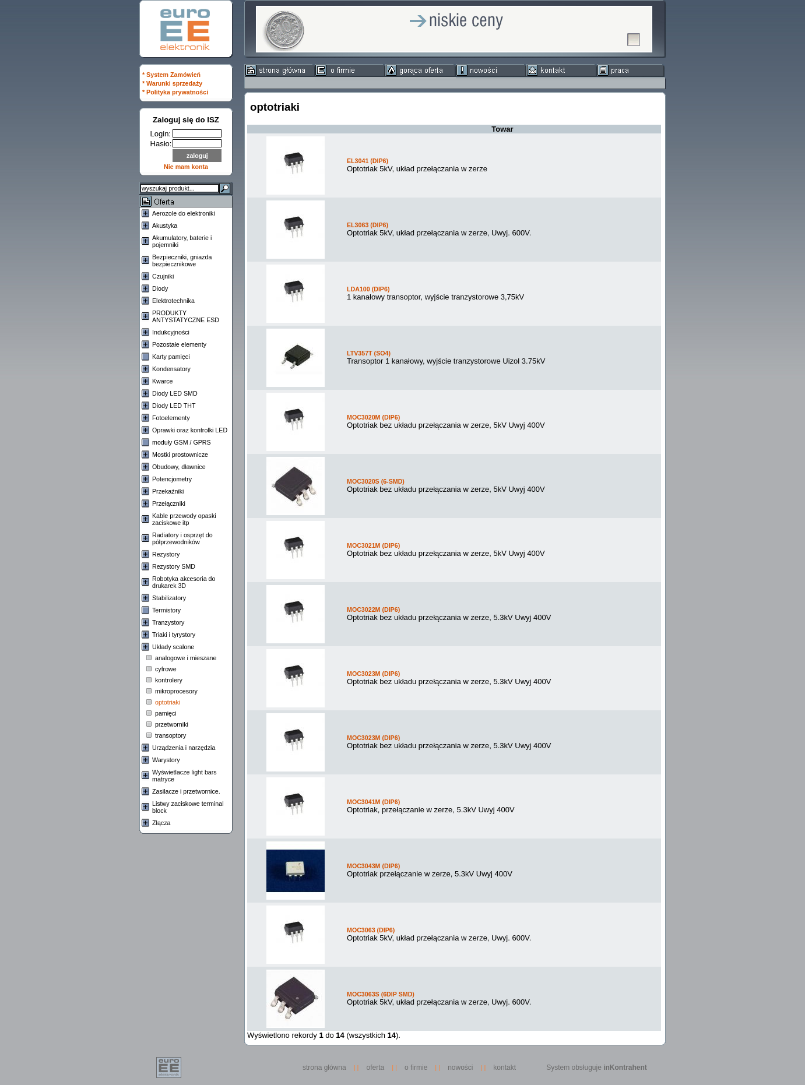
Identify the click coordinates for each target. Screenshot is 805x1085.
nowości (460, 1067)
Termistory (166, 610)
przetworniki (171, 724)
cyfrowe (166, 668)
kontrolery (168, 680)
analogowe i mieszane (185, 657)
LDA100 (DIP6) (368, 289)
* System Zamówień (171, 74)
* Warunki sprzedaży (172, 83)
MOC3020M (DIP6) (373, 417)
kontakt (504, 1067)
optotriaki (167, 702)
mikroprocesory (176, 691)
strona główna (327, 1067)
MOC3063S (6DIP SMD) (380, 994)
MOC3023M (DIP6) (373, 673)
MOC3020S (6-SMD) (376, 481)
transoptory (170, 735)
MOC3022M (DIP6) (373, 609)
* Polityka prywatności (175, 92)
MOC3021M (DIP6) (373, 545)
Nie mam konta (186, 166)
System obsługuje (596, 1067)
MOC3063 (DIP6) (371, 930)
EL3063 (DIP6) (367, 224)
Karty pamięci (171, 356)
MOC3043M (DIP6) (373, 865)
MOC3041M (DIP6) (373, 801)
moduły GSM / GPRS (181, 442)
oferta (376, 1067)
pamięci (166, 713)
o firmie (416, 1067)
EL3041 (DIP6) (367, 160)
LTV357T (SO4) (369, 353)
